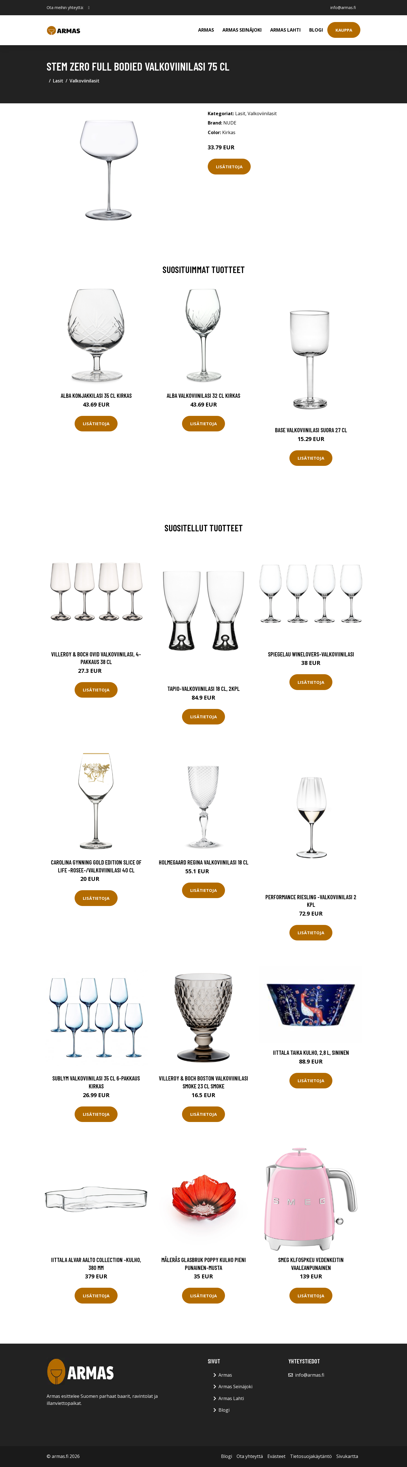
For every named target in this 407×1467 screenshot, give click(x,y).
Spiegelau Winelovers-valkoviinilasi (311, 654)
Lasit (58, 81)
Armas (206, 30)
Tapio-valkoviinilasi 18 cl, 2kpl (203, 688)
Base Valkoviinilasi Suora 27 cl (311, 429)
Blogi (316, 30)
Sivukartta (347, 1456)
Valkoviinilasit (84, 81)
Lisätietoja (229, 166)
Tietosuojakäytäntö (311, 1456)
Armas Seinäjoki (242, 30)
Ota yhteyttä (250, 1456)
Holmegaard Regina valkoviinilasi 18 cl (203, 862)
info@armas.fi (343, 7)
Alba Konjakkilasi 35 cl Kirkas (96, 395)
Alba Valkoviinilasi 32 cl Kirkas (203, 395)
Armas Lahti (285, 30)
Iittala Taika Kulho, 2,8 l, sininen (311, 1052)
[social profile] (89, 7)
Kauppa (343, 30)
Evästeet (276, 1456)
